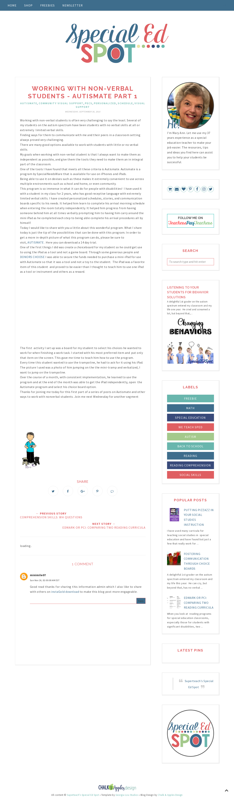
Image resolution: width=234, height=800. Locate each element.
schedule (125, 103)
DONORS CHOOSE (32, 257)
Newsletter (72, 5)
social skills (190, 475)
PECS (88, 103)
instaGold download (65, 592)
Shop (28, 5)
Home (12, 5)
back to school (190, 446)
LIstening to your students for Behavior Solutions (188, 292)
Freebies (47, 5)
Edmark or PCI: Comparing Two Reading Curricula (199, 602)
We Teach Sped (191, 427)
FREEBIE (190, 398)
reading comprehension (190, 465)
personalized (105, 103)
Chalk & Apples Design (170, 795)
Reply (141, 600)
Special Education (190, 417)
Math (190, 408)
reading (190, 456)
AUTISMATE (35, 242)
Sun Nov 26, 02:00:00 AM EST (45, 580)
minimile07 (38, 575)
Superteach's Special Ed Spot (83, 795)
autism (190, 437)
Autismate (28, 103)
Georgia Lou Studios (127, 795)
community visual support (61, 103)
